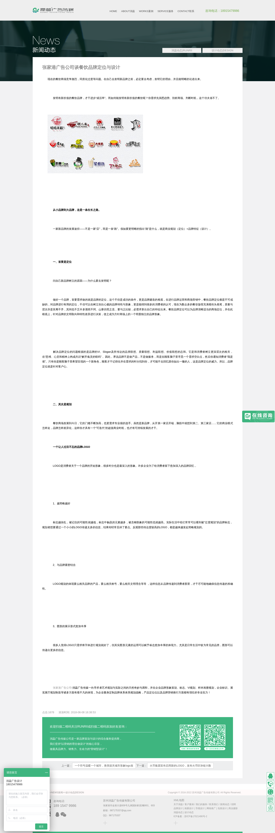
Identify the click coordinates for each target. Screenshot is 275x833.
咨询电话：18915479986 (222, 10)
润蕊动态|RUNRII (181, 50)
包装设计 (222, 808)
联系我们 (213, 804)
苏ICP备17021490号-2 (195, 816)
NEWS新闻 (57, 792)
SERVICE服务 (165, 11)
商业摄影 (233, 808)
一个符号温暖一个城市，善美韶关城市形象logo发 (104, 765)
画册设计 (189, 808)
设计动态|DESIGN (222, 50)
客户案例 (189, 804)
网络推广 (211, 808)
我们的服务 (201, 804)
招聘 (233, 804)
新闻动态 (224, 804)
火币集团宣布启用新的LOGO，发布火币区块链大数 (180, 765)
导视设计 (200, 808)
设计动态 (189, 812)
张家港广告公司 (62, 687)
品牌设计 (178, 808)
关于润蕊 (178, 804)
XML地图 (179, 800)
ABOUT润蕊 (128, 11)
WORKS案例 (146, 11)
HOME (113, 11)
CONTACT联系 (186, 11)
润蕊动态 (178, 812)
